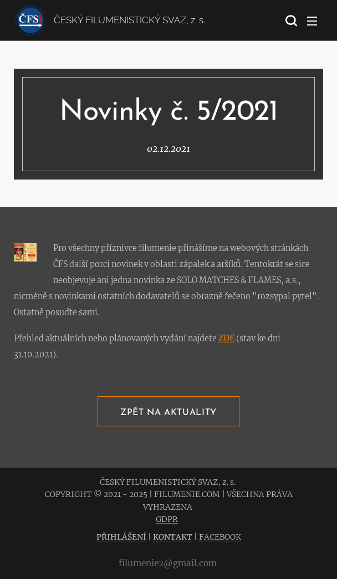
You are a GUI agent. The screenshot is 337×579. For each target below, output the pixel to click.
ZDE (226, 339)
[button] (290, 20)
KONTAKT (172, 537)
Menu (312, 21)
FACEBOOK (220, 537)
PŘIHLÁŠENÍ (121, 537)
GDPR (167, 519)
